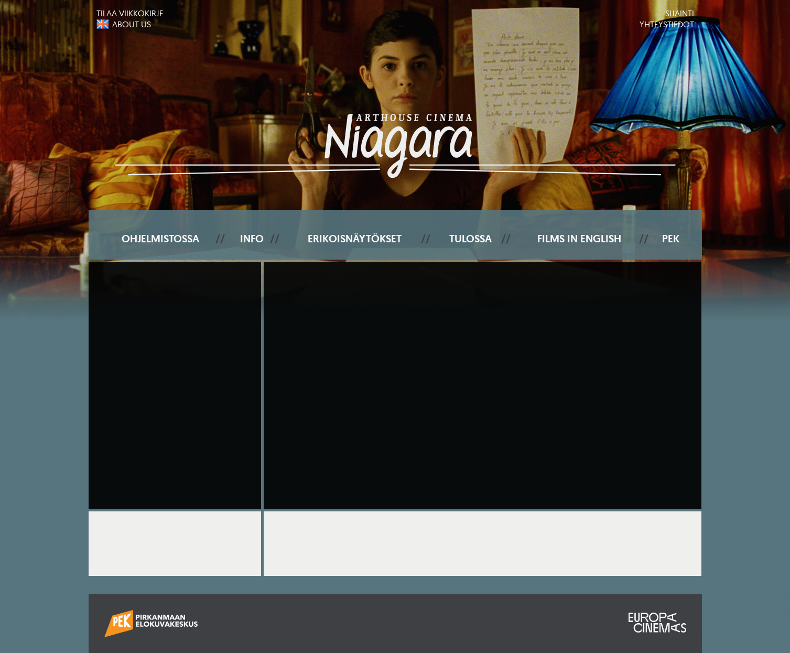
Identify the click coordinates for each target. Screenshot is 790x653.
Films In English (579, 238)
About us (131, 24)
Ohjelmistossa (160, 238)
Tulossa (470, 238)
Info (252, 238)
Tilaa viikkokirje (130, 13)
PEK (670, 238)
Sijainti (679, 13)
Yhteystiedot (667, 24)
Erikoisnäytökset (355, 238)
